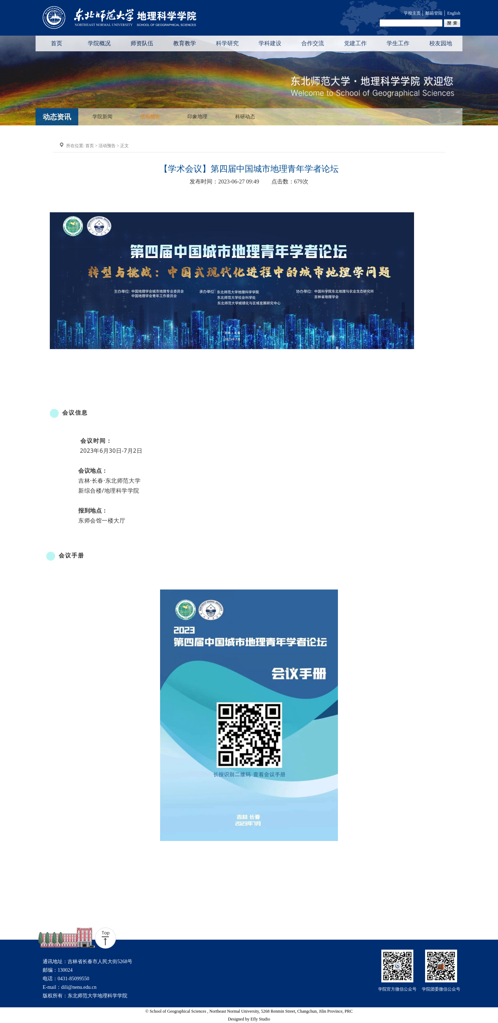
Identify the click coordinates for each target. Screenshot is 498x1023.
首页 (56, 43)
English (453, 13)
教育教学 (184, 43)
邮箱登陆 (434, 13)
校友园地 (440, 43)
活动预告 (150, 116)
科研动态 (245, 116)
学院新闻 (102, 116)
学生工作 (398, 43)
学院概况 (99, 43)
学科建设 (270, 43)
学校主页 (412, 13)
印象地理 (197, 116)
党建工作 (355, 43)
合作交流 (312, 43)
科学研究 (227, 43)
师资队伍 (142, 43)
